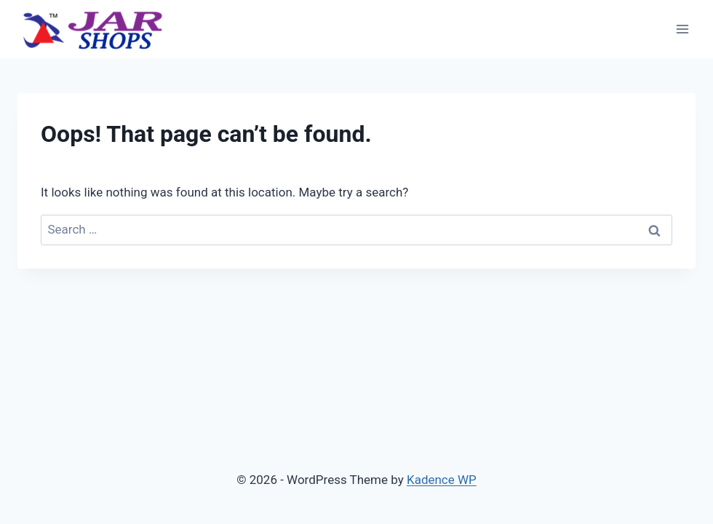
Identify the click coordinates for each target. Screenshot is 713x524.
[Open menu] (682, 28)
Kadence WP (442, 479)
